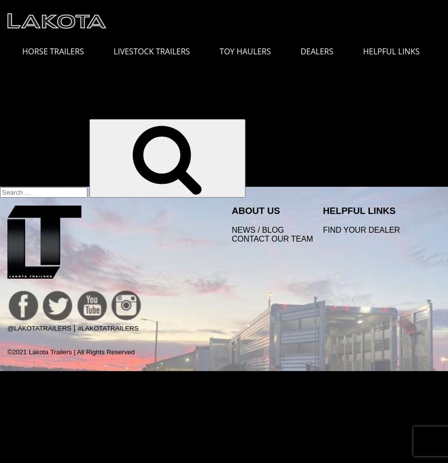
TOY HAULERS (245, 51)
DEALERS (316, 51)
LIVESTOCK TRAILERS (156, 51)
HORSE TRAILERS (58, 51)
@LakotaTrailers (39, 328)
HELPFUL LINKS (396, 51)
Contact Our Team (272, 239)
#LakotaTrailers (108, 328)
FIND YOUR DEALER (361, 230)
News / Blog (258, 230)
